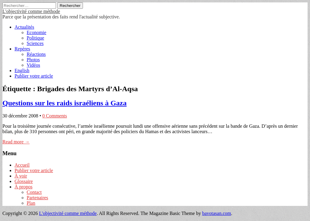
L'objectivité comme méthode (31, 11)
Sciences (35, 43)
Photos (33, 59)
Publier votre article (34, 75)
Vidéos (33, 65)
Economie (36, 32)
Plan (31, 203)
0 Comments (54, 115)
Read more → (16, 141)
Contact (34, 192)
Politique (35, 37)
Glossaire (24, 181)
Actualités (24, 27)
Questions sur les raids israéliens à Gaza (64, 103)
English (22, 70)
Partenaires (37, 197)
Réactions (36, 54)
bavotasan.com (216, 213)
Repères (22, 48)
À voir (21, 175)
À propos (23, 186)
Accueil (22, 165)
